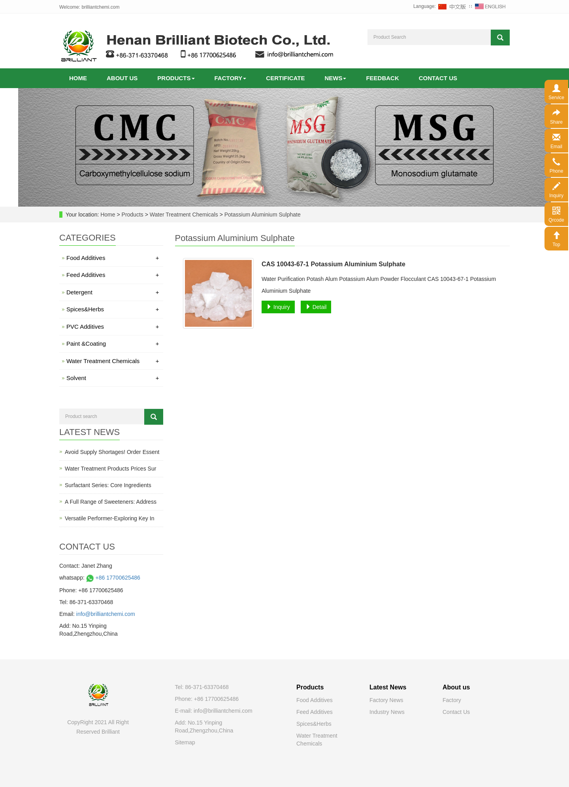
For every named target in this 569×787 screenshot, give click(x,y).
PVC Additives (112, 326)
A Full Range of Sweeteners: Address (110, 502)
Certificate (285, 78)
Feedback (382, 78)
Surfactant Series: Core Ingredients (108, 485)
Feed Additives (112, 275)
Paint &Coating (112, 343)
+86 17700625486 (112, 577)
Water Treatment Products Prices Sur (110, 468)
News (335, 78)
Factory (231, 78)
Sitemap (185, 742)
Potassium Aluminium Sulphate (262, 214)
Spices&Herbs (112, 309)
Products (175, 78)
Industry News (387, 712)
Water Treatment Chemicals (184, 214)
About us (122, 78)
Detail (316, 307)
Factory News (386, 700)
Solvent (112, 378)
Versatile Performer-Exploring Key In (109, 518)
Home (78, 78)
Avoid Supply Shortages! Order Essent (112, 452)
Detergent (112, 292)
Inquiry (278, 307)
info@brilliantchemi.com (105, 614)
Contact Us (456, 712)
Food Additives (112, 258)
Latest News (387, 687)
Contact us (438, 78)
